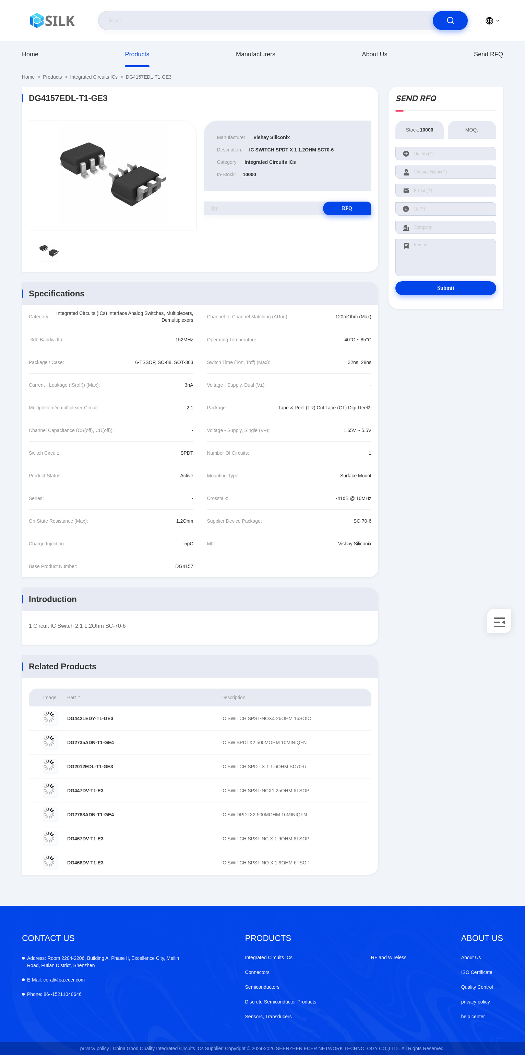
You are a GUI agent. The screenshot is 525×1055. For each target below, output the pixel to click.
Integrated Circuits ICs (94, 77)
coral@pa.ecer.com (56, 980)
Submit (445, 288)
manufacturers (255, 54)
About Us (374, 54)
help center (473, 1016)
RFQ (347, 208)
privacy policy (475, 1002)
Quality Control (477, 987)
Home (30, 54)
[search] (450, 20)
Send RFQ (488, 54)
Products (137, 54)
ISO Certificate (476, 972)
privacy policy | (96, 1048)
